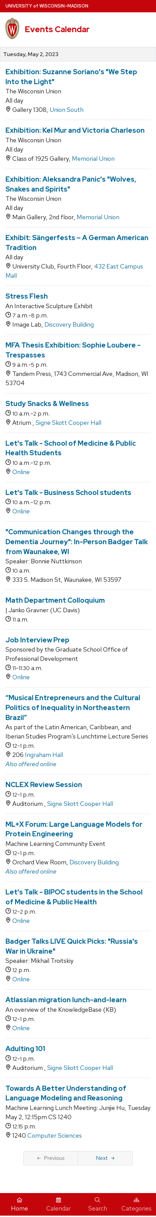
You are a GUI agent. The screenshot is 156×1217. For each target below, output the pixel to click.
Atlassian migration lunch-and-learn (66, 999)
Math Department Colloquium (55, 600)
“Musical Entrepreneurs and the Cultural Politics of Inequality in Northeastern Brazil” (72, 707)
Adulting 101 (25, 1048)
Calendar (58, 1204)
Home (19, 1204)
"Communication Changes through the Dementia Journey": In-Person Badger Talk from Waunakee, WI (76, 541)
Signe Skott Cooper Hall (68, 423)
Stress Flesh (26, 296)
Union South (66, 110)
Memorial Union (93, 158)
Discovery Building (69, 324)
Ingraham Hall (44, 755)
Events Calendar (57, 29)
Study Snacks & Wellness (47, 403)
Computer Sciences (54, 1135)
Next (105, 1158)
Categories (136, 1204)
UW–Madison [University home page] (46, 6)
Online (21, 472)
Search (97, 1204)
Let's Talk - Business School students (68, 492)
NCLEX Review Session (43, 784)
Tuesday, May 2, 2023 (30, 54)
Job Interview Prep (37, 640)
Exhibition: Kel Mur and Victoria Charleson (75, 130)
